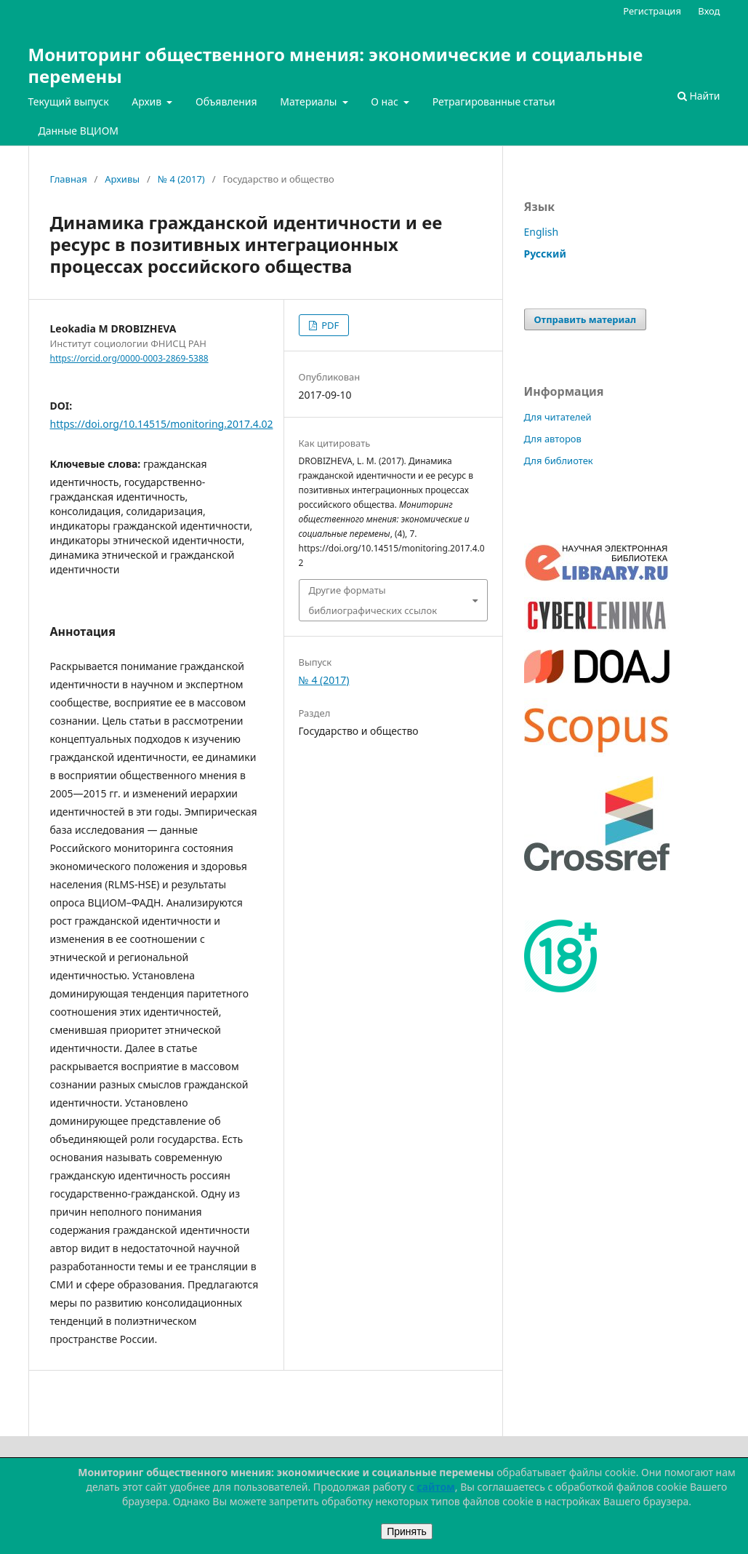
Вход (709, 10)
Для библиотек (558, 460)
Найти (698, 96)
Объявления (226, 101)
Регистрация (652, 10)
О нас (386, 101)
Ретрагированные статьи (494, 101)
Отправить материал (585, 319)
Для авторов (553, 438)
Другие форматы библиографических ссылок (373, 600)
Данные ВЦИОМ (79, 131)
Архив (148, 101)
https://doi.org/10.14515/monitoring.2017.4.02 (161, 424)
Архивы (122, 179)
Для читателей (558, 416)
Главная (68, 179)
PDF (329, 325)
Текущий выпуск (68, 101)
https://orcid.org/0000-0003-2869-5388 (129, 358)
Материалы (309, 101)
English (541, 232)
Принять (407, 1531)
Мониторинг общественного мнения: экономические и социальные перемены (335, 65)
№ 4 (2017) (181, 179)
